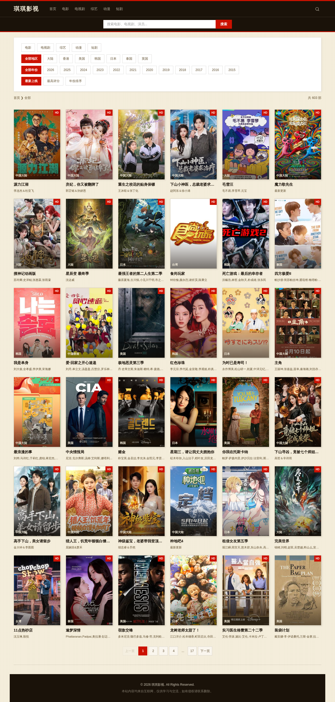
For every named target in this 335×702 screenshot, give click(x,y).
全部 (27, 98)
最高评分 (53, 81)
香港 (66, 58)
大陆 (50, 58)
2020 (149, 70)
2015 (232, 70)
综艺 (94, 9)
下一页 (205, 651)
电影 (65, 9)
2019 (166, 70)
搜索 (223, 24)
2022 (116, 70)
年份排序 (75, 81)
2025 (67, 70)
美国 (82, 58)
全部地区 (31, 58)
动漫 (106, 9)
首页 (52, 9)
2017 (198, 70)
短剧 (119, 9)
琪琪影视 (26, 9)
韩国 (97, 58)
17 (192, 651)
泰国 (129, 58)
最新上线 (31, 81)
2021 (133, 70)
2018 (182, 70)
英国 (145, 58)
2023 (100, 70)
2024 (83, 70)
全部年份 (31, 70)
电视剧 (80, 9)
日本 (113, 58)
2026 (50, 70)
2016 (215, 70)
